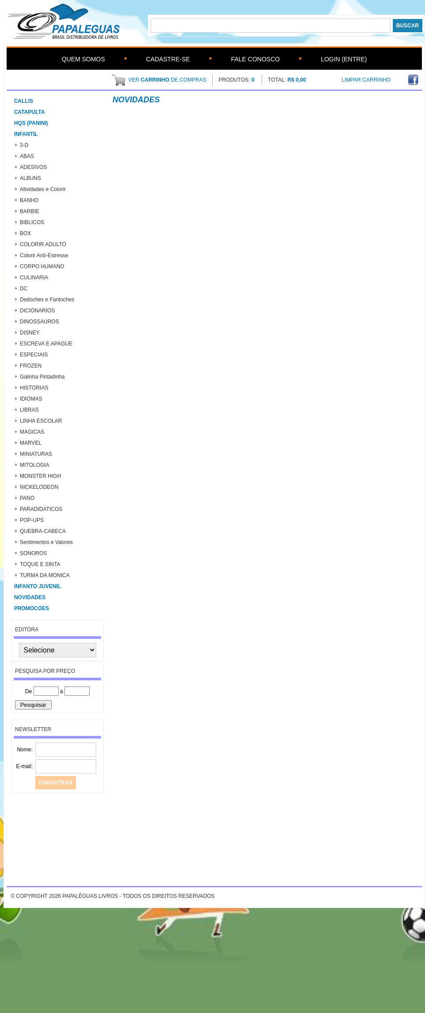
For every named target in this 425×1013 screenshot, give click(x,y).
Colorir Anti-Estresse (44, 255)
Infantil (26, 134)
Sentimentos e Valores (46, 542)
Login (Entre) (344, 59)
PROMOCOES (31, 608)
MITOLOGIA (34, 465)
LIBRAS (29, 410)
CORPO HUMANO (42, 266)
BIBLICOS (32, 222)
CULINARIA (34, 277)
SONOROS (33, 553)
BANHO (29, 200)
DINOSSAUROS (39, 322)
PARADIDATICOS (41, 509)
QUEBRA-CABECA (43, 531)
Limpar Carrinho (366, 80)
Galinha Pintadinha (42, 377)
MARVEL (30, 443)
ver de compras (167, 80)
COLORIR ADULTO (43, 244)
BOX (25, 233)
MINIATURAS (36, 454)
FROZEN (30, 366)
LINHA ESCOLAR (41, 421)
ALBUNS (30, 178)
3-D (24, 145)
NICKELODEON (39, 487)
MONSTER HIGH (40, 476)
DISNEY (30, 333)
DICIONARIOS (37, 311)
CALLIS (23, 101)
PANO (27, 498)
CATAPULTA (29, 112)
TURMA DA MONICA (45, 575)
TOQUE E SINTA (40, 564)
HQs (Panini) (31, 123)
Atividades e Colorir (43, 189)
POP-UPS (32, 520)
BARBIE (29, 211)
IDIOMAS (31, 399)
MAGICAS (32, 432)
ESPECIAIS (34, 355)
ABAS (27, 156)
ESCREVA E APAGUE (46, 344)
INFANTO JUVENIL (37, 586)
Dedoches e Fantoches (47, 299)
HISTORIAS (34, 388)
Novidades (29, 597)
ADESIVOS (33, 167)
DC (23, 288)
